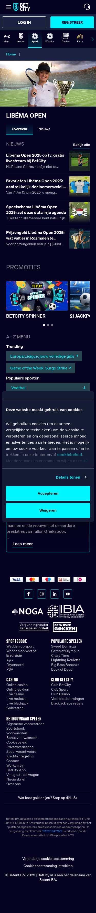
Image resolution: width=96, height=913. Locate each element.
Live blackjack (17, 703)
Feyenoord (15, 664)
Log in (24, 22)
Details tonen (68, 477)
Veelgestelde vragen (22, 774)
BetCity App (16, 770)
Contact (12, 760)
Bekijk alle (81, 145)
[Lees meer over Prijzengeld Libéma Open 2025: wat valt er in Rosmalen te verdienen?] (48, 238)
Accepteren (48, 493)
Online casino (17, 684)
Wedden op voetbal (21, 651)
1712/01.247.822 (52, 831)
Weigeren (48, 510)
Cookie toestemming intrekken (48, 865)
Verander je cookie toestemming (48, 858)
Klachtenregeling (20, 756)
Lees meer (23, 544)
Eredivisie (14, 655)
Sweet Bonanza (63, 646)
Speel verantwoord (21, 751)
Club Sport (59, 689)
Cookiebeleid (16, 742)
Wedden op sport (20, 646)
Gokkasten (15, 708)
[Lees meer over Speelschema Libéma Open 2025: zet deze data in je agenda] (48, 213)
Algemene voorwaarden (25, 723)
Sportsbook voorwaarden (16, 730)
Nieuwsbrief (15, 779)
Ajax (9, 660)
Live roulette (16, 698)
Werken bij (14, 765)
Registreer (72, 22)
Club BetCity (61, 684)
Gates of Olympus (65, 651)
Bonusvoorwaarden (21, 737)
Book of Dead (61, 669)
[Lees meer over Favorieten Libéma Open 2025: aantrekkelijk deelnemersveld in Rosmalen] (48, 187)
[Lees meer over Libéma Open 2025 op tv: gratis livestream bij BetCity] (48, 161)
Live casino (15, 694)
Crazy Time (60, 655)
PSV (9, 669)
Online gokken (17, 689)
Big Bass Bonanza (65, 664)
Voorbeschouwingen (67, 698)
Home (11, 54)
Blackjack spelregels (67, 703)
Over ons (13, 784)
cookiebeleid (69, 454)
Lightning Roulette (66, 660)
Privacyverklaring (20, 747)
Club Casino (60, 694)
